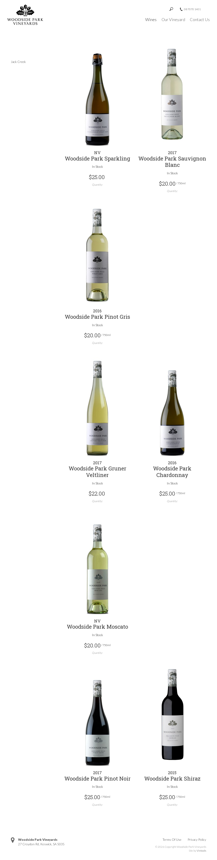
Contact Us (200, 19)
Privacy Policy (197, 839)
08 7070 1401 (192, 9)
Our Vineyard (173, 19)
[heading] (97, 156)
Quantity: (97, 184)
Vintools (201, 850)
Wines (151, 19)
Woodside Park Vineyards (37, 839)
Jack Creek (18, 62)
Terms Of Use (171, 839)
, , (41, 844)
